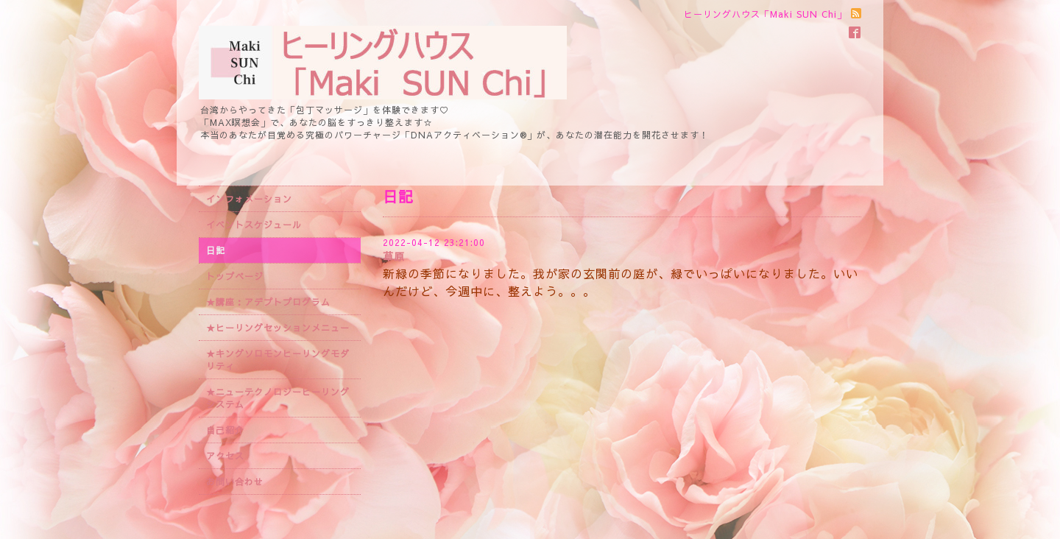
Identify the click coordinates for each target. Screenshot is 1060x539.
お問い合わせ (235, 481)
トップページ (235, 276)
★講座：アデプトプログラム (268, 302)
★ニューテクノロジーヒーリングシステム (278, 398)
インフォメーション (249, 199)
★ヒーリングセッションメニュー (278, 328)
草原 (394, 256)
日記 (215, 250)
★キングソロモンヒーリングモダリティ (278, 360)
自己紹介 (225, 430)
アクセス (225, 456)
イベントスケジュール (254, 224)
